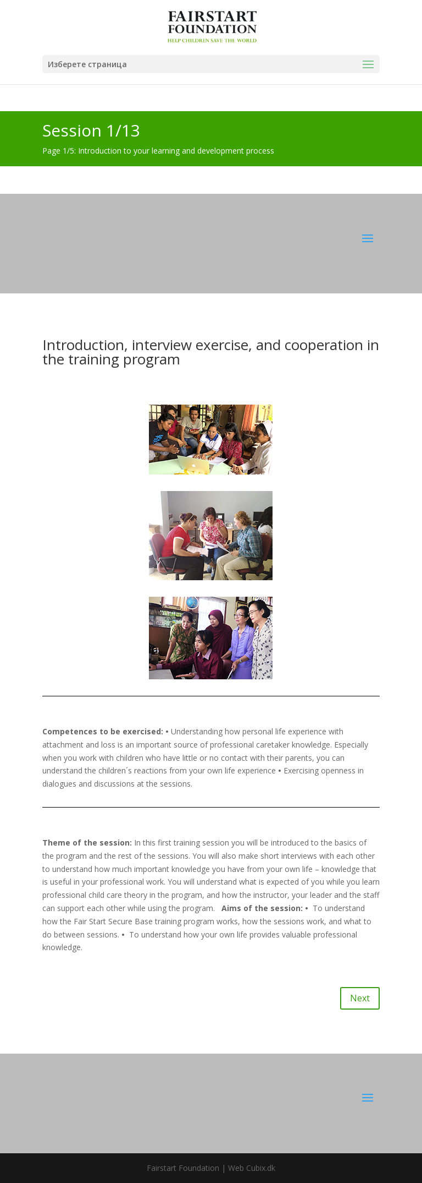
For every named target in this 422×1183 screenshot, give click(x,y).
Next (360, 998)
